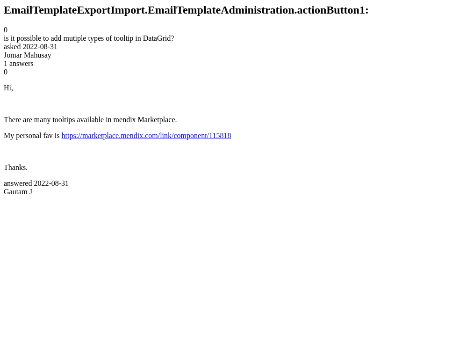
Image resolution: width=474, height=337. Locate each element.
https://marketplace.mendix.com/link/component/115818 (146, 135)
